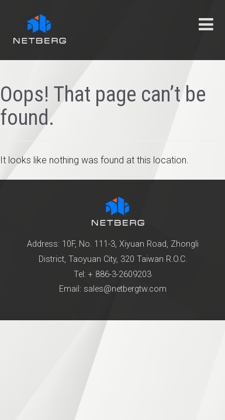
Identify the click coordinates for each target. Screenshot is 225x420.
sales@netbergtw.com (125, 289)
